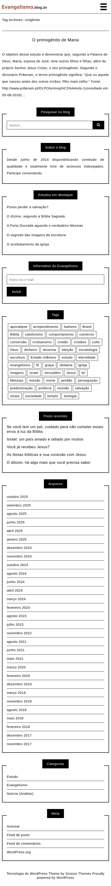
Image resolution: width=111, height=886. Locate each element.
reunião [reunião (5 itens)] (63, 388)
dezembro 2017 (19, 735)
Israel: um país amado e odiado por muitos (45, 439)
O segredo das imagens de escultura (36, 235)
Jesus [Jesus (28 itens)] (71, 373)
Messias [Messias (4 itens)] (16, 380)
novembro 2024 (19, 556)
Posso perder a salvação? (27, 207)
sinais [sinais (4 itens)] (14, 396)
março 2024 (16, 599)
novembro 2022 (19, 633)
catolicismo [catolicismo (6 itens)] (34, 334)
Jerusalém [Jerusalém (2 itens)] (52, 373)
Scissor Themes (78, 873)
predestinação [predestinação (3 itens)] (21, 388)
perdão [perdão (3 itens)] (66, 380)
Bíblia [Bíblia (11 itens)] (14, 334)
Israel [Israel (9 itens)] (34, 373)
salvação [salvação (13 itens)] (82, 388)
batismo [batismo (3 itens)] (70, 327)
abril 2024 (15, 590)
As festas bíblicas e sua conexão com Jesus (46, 454)
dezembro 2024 (19, 548)
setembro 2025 (19, 505)
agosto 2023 (17, 616)
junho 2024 (16, 582)
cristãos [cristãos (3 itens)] (80, 342)
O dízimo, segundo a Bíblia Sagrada (36, 216)
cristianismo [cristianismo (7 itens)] (42, 342)
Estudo (12, 777)
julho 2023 (15, 624)
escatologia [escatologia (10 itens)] (88, 350)
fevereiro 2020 (18, 676)
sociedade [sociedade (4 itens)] (33, 396)
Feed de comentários (24, 843)
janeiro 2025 (17, 539)
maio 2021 (15, 658)
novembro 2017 (19, 744)
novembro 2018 (19, 701)
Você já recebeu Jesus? (28, 447)
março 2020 (16, 667)
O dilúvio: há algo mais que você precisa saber (49, 462)
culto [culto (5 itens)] (96, 342)
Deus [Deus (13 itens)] (14, 350)
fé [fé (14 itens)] (37, 365)
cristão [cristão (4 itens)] (62, 342)
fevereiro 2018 (18, 727)
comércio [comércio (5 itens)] (86, 334)
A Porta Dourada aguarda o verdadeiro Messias (45, 225)
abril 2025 (15, 531)
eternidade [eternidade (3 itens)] (86, 357)
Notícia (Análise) (20, 793)
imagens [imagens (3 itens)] (17, 373)
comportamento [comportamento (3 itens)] (61, 334)
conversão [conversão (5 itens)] (18, 342)
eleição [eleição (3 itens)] (67, 350)
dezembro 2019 (19, 684)
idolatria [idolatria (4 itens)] (66, 365)
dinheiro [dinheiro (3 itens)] (30, 350)
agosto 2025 (17, 513)
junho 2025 (16, 522)
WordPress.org (19, 852)
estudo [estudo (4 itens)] (67, 357)
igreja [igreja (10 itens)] (82, 365)
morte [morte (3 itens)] (50, 380)
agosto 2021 (17, 642)
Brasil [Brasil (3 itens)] (87, 327)
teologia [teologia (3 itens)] (70, 396)
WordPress (65, 877)
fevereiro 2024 (18, 607)
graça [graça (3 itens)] (49, 365)
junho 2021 (16, 650)
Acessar (13, 826)
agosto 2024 (17, 573)
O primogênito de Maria (55, 39)
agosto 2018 (17, 710)
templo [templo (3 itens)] (52, 396)
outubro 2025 (17, 497)
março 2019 (16, 693)
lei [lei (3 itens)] (83, 373)
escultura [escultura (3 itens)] (17, 357)
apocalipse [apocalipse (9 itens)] (18, 327)
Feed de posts (18, 835)
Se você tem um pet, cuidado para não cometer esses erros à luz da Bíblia (55, 429)
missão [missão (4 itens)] (35, 380)
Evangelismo (17, 785)
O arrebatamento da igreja (28, 244)
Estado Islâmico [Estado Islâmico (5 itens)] (43, 357)
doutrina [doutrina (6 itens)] (49, 350)
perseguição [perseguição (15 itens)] (88, 380)
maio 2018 (15, 718)
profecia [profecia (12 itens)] (45, 388)
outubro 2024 (17, 565)
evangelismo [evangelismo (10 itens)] (20, 365)
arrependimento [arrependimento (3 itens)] (45, 327)
